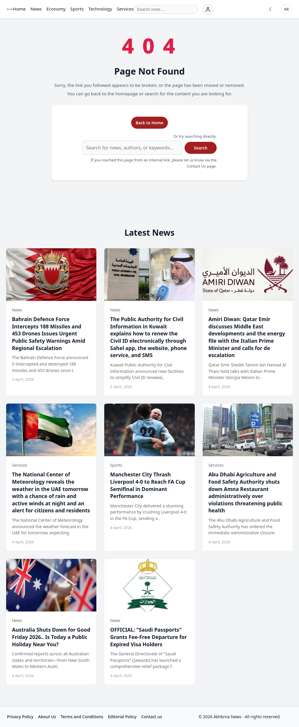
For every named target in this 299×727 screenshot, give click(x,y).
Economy (55, 9)
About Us (47, 716)
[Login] (208, 9)
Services (125, 9)
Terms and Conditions (82, 716)
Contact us (151, 716)
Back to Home (149, 122)
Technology (100, 9)
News (36, 9)
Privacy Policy (20, 716)
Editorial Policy (122, 716)
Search (200, 148)
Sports (77, 9)
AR (286, 9)
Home (19, 9)
